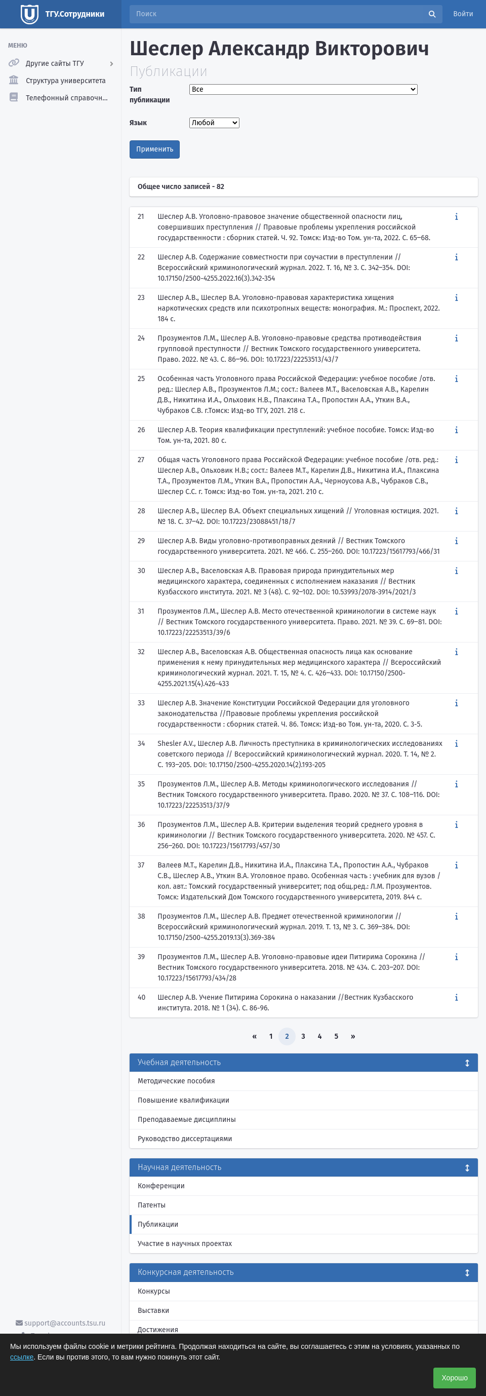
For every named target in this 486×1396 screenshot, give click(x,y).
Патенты (152, 1205)
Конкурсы (154, 1291)
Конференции (161, 1186)
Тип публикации (150, 94)
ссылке (21, 1357)
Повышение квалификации (183, 1100)
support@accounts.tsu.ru (61, 1323)
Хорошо (454, 1378)
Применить (154, 149)
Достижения (158, 1330)
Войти (463, 14)
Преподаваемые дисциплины (187, 1119)
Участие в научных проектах (185, 1243)
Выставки (153, 1310)
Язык (138, 123)
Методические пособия (176, 1081)
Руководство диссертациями (185, 1139)
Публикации (158, 1224)
